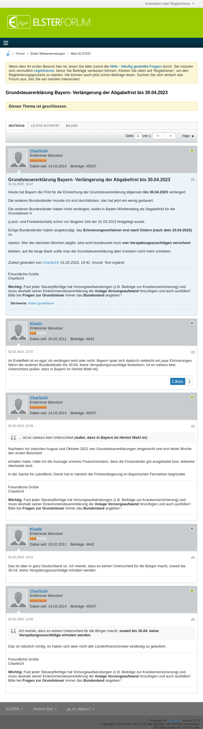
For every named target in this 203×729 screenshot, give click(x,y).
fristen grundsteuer (41, 303)
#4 (193, 558)
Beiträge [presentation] (17, 125)
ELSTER (14, 709)
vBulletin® (174, 720)
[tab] (17, 125)
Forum (20, 53)
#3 (193, 426)
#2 (193, 352)
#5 (193, 620)
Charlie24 (39, 151)
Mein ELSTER (81, 53)
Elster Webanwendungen (47, 53)
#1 (193, 179)
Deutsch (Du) (45, 709)
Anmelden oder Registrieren (169, 4)
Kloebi (36, 324)
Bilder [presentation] (71, 125)
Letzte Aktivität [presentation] (45, 125)
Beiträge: (77, 166)
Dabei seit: (38, 166)
